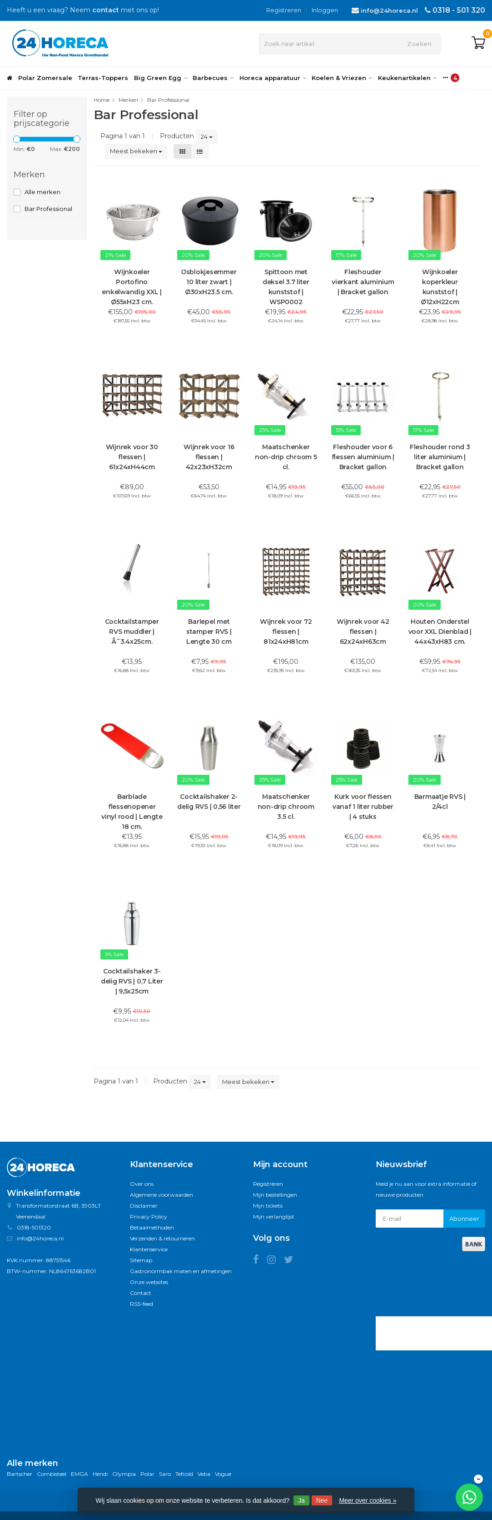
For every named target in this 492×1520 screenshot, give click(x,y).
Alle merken (42, 192)
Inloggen (325, 10)
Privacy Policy (148, 1216)
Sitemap (141, 1260)
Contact (140, 1292)
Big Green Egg (160, 77)
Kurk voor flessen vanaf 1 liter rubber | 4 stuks (363, 807)
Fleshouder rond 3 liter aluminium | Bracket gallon (440, 457)
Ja (301, 1500)
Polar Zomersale (45, 77)
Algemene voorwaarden (161, 1194)
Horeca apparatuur (272, 77)
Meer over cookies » (367, 1500)
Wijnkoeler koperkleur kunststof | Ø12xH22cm (440, 287)
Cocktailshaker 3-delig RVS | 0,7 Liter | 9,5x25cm (132, 981)
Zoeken (419, 43)
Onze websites (149, 1282)
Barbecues (213, 77)
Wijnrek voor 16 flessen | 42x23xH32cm (209, 457)
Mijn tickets (268, 1205)
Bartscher (19, 1473)
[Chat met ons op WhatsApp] (469, 1497)
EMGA (79, 1473)
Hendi (100, 1473)
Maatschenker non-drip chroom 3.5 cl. (286, 807)
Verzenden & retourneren (162, 1238)
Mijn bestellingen (275, 1194)
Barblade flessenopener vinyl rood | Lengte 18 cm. (131, 812)
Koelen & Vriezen (342, 77)
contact (105, 10)
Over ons (142, 1183)
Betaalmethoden (152, 1227)
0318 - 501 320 (458, 10)
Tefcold (184, 1473)
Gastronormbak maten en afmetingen (181, 1271)
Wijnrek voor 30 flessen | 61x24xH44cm (132, 457)
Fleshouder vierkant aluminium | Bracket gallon (363, 282)
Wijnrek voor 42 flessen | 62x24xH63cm (363, 631)
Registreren (283, 10)
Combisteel (51, 1473)
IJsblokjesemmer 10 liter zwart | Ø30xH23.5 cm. (208, 282)
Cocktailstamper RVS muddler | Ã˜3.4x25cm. (132, 631)
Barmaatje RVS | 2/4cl (440, 802)
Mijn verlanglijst (273, 1216)
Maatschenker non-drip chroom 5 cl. (286, 457)
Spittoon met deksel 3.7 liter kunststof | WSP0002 (286, 287)
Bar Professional (48, 208)
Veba (204, 1473)
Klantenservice (149, 1249)
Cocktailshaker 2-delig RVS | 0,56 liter (209, 802)
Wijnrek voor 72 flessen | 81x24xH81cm (286, 631)
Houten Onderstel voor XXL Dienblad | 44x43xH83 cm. (440, 631)
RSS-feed (141, 1303)
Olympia (124, 1473)
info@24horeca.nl (389, 10)
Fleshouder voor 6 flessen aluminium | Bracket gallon (363, 457)
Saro (165, 1473)
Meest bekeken (136, 151)
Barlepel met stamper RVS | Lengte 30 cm (209, 631)
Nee (322, 1500)
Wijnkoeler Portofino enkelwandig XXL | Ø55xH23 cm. (132, 287)
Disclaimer (144, 1205)
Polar (147, 1473)
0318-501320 (34, 1227)
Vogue (223, 1473)
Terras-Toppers (103, 77)
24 (207, 136)
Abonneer (464, 1218)
